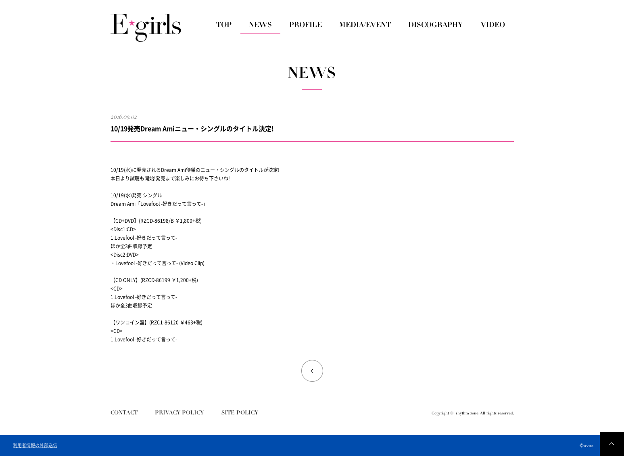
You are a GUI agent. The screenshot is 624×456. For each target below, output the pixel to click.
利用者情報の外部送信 (35, 445)
